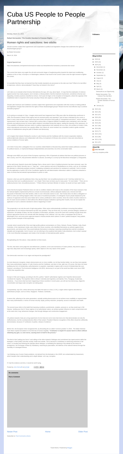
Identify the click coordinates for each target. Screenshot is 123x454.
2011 (96, 142)
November (99, 70)
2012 (96, 139)
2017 (96, 125)
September (100, 75)
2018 (96, 123)
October (99, 72)
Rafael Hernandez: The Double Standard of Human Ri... (105, 100)
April (98, 86)
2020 (96, 117)
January (99, 105)
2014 (96, 134)
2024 (96, 64)
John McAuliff (99, 149)
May (97, 83)
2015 (96, 131)
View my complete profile (100, 152)
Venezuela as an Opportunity (105, 91)
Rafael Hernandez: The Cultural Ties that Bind (103, 95)
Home (48, 432)
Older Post (83, 432)
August (98, 78)
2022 (96, 112)
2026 (96, 59)
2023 (96, 109)
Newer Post (12, 432)
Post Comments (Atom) (23, 436)
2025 (96, 62)
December (99, 67)
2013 (96, 137)
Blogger (69, 448)
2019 (96, 120)
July (97, 81)
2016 (96, 128)
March (98, 89)
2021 (96, 114)
